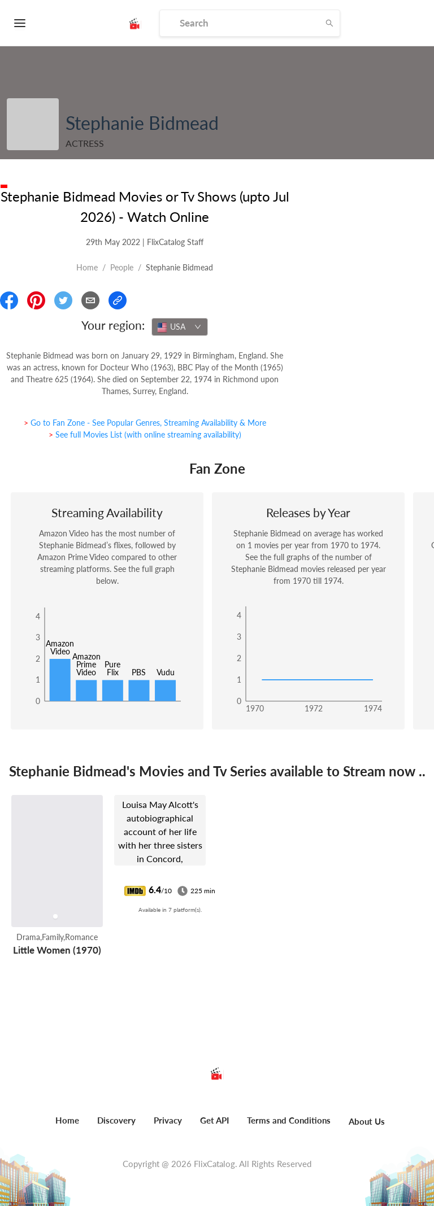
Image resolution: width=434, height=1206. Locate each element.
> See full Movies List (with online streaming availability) (145, 434)
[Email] (90, 300)
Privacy (168, 1120)
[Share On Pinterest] (36, 300)
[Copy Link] (117, 300)
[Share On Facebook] (9, 300)
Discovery (116, 1120)
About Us (367, 1121)
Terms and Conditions (289, 1120)
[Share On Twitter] (63, 300)
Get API (214, 1120)
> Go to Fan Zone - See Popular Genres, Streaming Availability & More (145, 422)
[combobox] (179, 327)
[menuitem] (67, 1126)
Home (87, 267)
